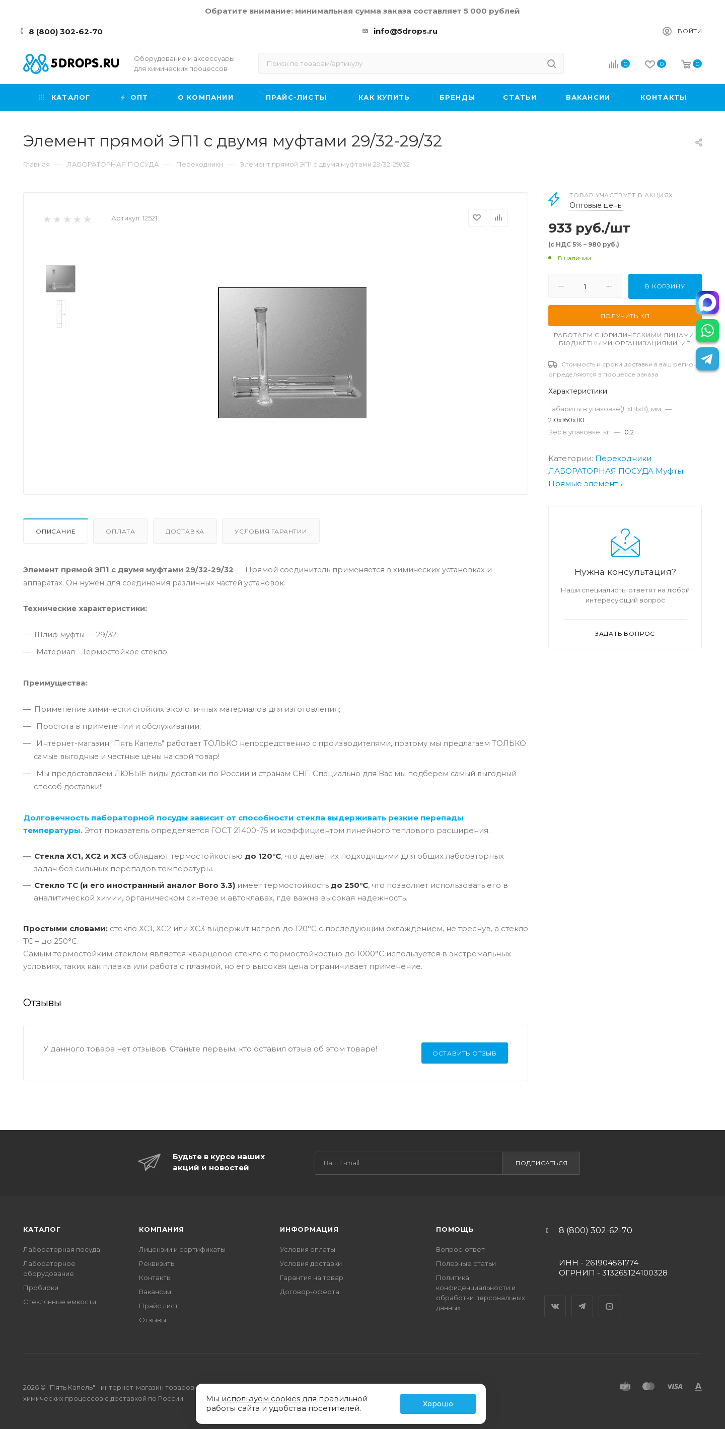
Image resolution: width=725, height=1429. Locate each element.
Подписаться (542, 1163)
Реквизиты (157, 1263)
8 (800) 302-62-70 (66, 31)
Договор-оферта (309, 1292)
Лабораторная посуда (61, 1249)
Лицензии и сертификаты (182, 1249)
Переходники (623, 458)
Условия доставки (311, 1263)
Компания (161, 1229)
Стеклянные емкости (59, 1302)
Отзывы (152, 1320)
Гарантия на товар (311, 1277)
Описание (56, 531)
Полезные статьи (466, 1263)
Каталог (42, 1229)
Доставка (185, 531)
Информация (309, 1229)
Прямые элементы (586, 483)
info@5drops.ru (406, 31)
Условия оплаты (307, 1249)
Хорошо (438, 1403)
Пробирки (40, 1288)
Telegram (582, 1298)
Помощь (455, 1229)
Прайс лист (158, 1306)
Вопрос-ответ (460, 1249)
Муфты (669, 471)
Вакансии (155, 1292)
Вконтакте (555, 1298)
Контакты (155, 1277)
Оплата (120, 531)
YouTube (609, 1298)
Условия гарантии (271, 531)
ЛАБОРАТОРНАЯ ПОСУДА (601, 471)
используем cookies (261, 1398)
